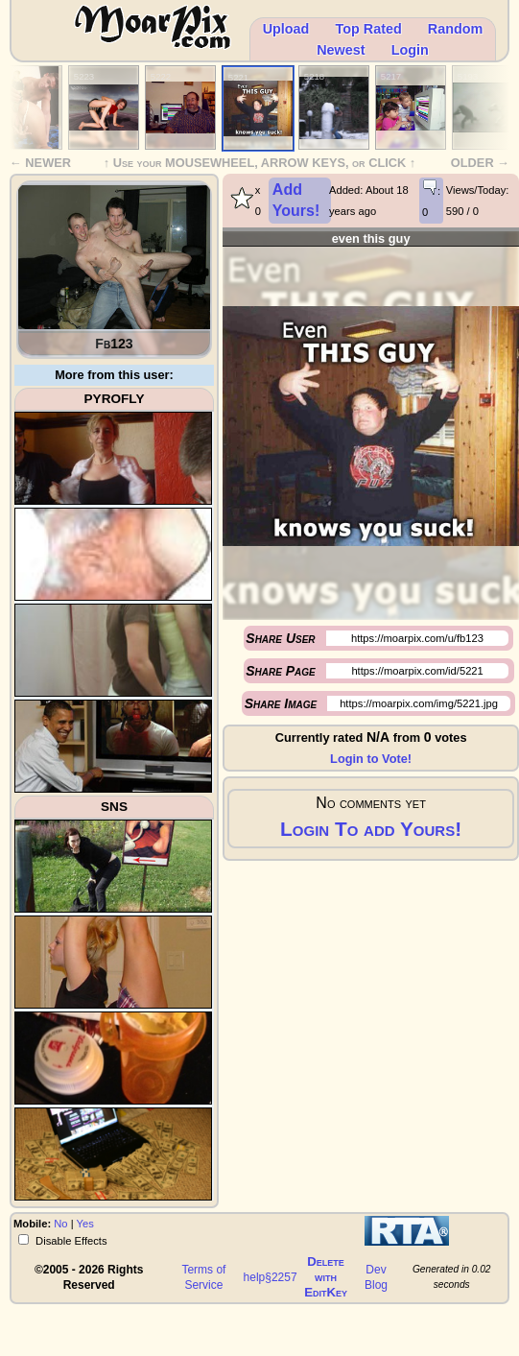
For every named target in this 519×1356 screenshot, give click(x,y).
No (60, 1223)
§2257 (280, 1277)
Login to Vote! (371, 758)
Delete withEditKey (325, 1276)
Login (410, 50)
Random (456, 28)
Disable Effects (70, 1241)
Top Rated (368, 28)
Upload (286, 28)
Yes (85, 1223)
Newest (341, 50)
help (255, 1277)
